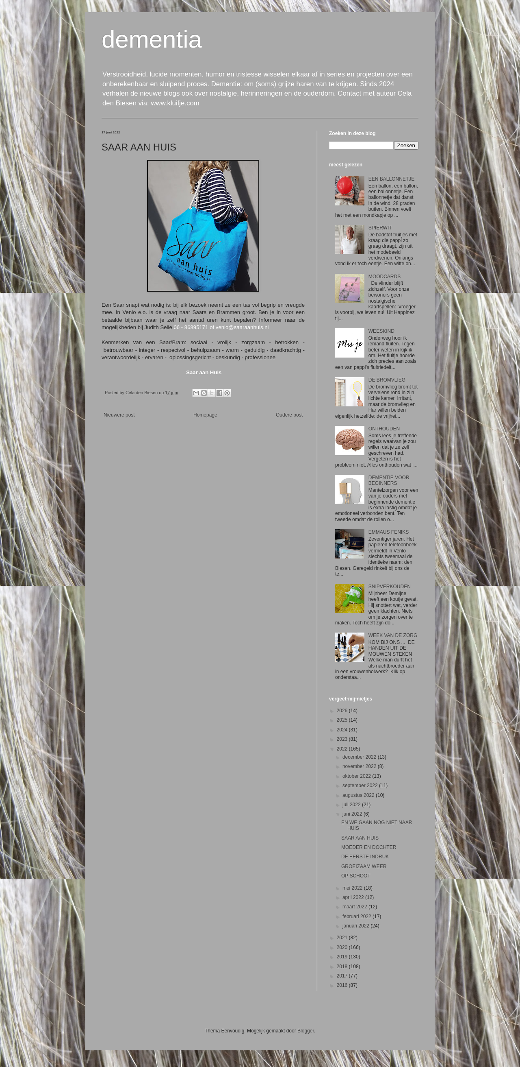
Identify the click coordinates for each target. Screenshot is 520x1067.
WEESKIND (381, 331)
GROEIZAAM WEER (363, 866)
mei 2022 (353, 888)
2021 (343, 937)
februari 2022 (357, 916)
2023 (343, 739)
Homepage (205, 415)
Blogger (305, 1031)
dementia (152, 39)
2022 (343, 749)
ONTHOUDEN (384, 429)
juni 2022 (353, 814)
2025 (343, 720)
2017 (343, 976)
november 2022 (360, 766)
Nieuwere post (119, 415)
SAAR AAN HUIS (360, 838)
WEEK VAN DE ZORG (392, 635)
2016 (343, 985)
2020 (343, 947)
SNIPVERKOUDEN (389, 586)
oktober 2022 (357, 776)
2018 (343, 966)
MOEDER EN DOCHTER (368, 847)
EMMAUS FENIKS (388, 532)
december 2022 (360, 757)
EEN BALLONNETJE (391, 179)
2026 (343, 711)
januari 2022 (356, 926)
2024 (343, 730)
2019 (343, 957)
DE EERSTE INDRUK (365, 857)
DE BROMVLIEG (386, 380)
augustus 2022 (359, 795)
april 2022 (353, 897)
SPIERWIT (380, 228)
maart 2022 (355, 907)
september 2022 (360, 785)
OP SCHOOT (355, 876)
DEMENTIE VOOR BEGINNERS (389, 480)
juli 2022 (352, 804)
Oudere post (289, 415)
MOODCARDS (384, 276)
